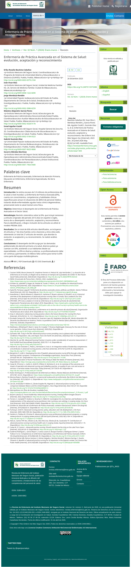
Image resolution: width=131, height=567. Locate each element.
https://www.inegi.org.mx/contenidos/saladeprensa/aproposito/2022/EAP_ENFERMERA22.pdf (43, 281)
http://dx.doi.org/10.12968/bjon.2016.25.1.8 (60, 316)
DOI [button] (78, 70)
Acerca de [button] (38, 16)
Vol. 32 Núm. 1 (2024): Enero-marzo (40, 50)
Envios (99, 15)
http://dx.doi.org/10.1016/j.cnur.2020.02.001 (26, 338)
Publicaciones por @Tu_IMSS (107, 466)
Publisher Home (98, 6)
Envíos (79, 480)
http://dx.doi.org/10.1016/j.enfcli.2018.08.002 (57, 408)
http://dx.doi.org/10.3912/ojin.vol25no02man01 (27, 331)
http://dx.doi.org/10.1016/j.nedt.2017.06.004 (26, 371)
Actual (10, 16)
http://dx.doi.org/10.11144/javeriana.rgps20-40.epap (58, 292)
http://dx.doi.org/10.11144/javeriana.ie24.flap (49, 397)
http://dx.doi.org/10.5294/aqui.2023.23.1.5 (36, 425)
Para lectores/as (110, 174)
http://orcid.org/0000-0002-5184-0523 (20, 136)
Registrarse (119, 6)
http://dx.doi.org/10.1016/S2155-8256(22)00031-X (30, 388)
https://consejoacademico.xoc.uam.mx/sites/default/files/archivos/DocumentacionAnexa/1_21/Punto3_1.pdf (49, 392)
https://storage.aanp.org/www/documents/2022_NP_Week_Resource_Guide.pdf (49, 362)
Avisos (28, 16)
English (106, 91)
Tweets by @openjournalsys (18, 548)
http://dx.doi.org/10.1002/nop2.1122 (53, 429)
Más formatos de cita (76, 156)
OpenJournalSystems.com (79, 559)
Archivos (19, 16)
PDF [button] (72, 70)
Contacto (116, 15)
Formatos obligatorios (113, 127)
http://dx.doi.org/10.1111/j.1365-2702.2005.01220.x (61, 412)
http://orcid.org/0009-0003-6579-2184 (20, 80)
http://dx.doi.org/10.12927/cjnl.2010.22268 (65, 299)
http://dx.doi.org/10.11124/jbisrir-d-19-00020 (26, 418)
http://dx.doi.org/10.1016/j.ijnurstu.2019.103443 (68, 403)
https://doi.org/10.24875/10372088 (82, 87)
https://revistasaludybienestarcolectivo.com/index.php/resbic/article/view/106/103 (39, 325)
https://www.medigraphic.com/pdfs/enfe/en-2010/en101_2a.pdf (57, 375)
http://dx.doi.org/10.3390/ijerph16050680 (65, 442)
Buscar (113, 109)
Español (106, 94)
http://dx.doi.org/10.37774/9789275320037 (60, 312)
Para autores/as (109, 178)
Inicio (6, 50)
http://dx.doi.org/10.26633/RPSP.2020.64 (62, 277)
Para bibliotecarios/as (112, 182)
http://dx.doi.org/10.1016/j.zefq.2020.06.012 (26, 344)
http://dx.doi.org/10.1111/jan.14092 (23, 351)
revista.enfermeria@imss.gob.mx (77, 510)
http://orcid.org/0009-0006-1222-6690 (20, 93)
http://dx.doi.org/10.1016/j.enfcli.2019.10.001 (68, 436)
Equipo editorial (83, 476)
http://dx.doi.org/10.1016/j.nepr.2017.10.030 (50, 357)
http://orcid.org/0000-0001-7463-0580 (20, 164)
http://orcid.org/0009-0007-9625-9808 (20, 149)
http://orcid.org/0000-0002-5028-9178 (20, 123)
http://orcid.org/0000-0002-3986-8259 (20, 108)
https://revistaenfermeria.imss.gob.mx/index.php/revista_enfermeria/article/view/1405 (82, 148)
